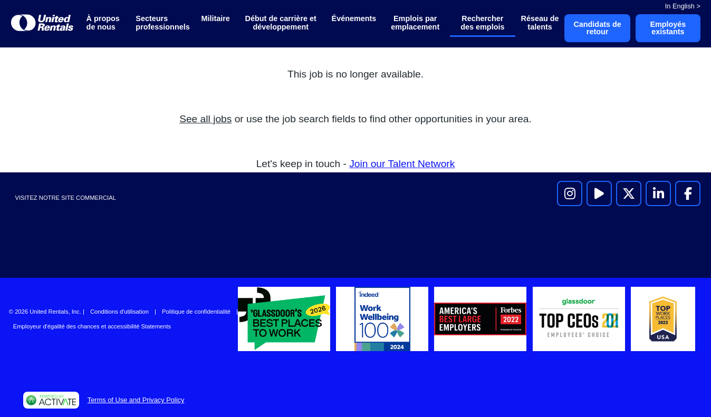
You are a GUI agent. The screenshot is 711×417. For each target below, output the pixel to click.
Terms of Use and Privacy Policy (136, 400)
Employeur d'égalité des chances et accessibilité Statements (92, 326)
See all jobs (205, 118)
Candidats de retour (597, 28)
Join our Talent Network (402, 163)
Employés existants (668, 28)
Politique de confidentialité (196, 311)
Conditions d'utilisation (119, 311)
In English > (682, 6)
